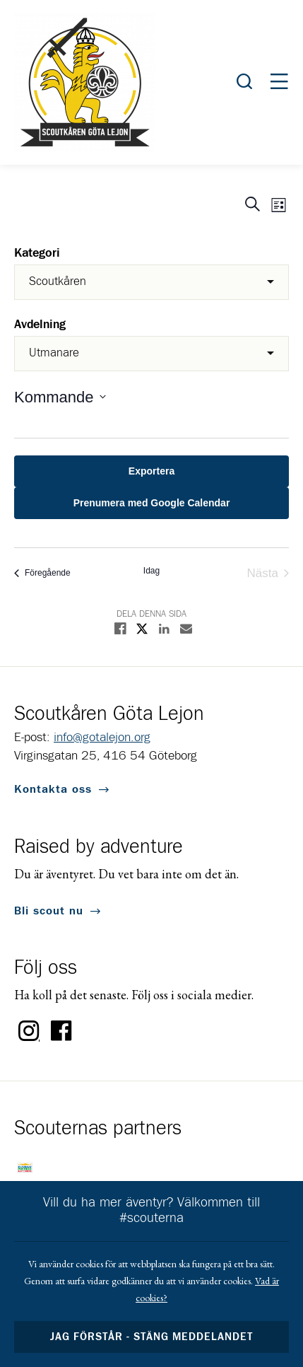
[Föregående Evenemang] (42, 573)
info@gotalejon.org (102, 737)
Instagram (29, 1031)
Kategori (37, 254)
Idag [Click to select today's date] (151, 571)
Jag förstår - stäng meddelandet (152, 1337)
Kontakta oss (53, 789)
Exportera (151, 471)
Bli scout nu (48, 911)
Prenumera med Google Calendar (151, 502)
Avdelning (40, 325)
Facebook (61, 1031)
